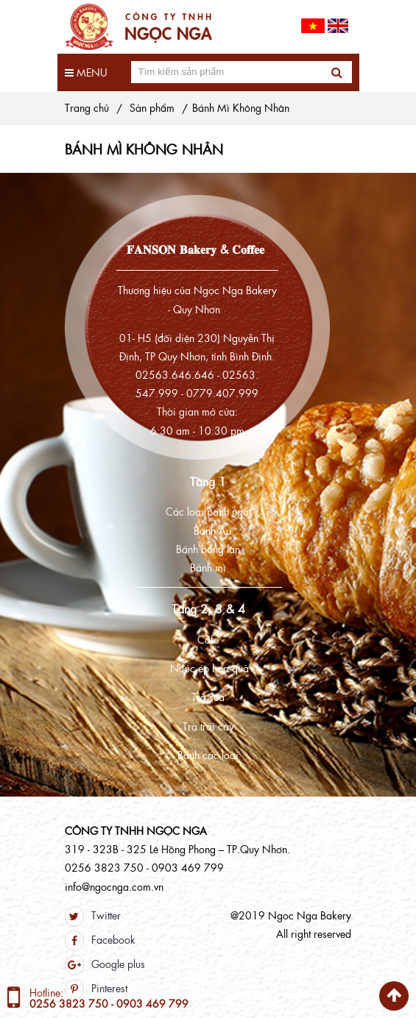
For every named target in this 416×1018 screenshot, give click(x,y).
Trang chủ (87, 107)
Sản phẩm (152, 107)
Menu (86, 72)
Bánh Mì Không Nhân (240, 107)
